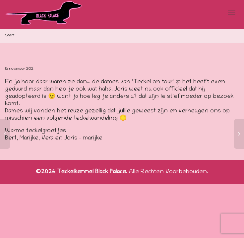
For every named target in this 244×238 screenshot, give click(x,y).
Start (10, 35)
